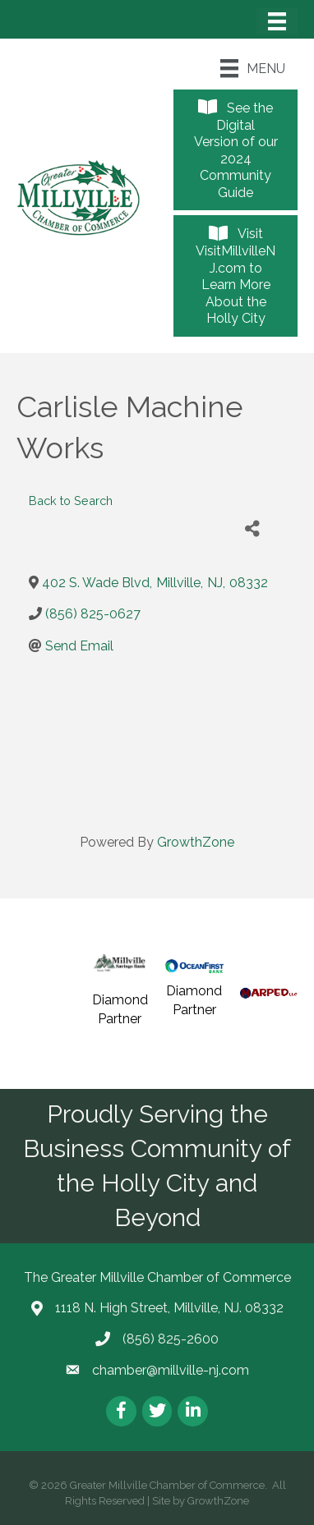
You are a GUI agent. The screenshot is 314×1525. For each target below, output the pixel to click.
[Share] (252, 528)
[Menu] (277, 21)
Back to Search (71, 501)
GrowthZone (195, 842)
